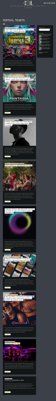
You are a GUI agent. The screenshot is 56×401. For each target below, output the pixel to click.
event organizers (7, 256)
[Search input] (44, 29)
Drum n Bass (6, 27)
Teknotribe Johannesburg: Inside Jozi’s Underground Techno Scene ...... (46, 45)
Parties (21, 256)
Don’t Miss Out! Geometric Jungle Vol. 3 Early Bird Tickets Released (19, 30)
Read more (7, 112)
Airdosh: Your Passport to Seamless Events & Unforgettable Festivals (18, 259)
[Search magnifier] (49, 29)
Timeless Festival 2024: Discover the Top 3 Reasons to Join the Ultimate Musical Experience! (19, 210)
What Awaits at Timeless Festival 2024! (18, 165)
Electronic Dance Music (8, 163)
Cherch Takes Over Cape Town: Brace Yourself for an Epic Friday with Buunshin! (18, 123)
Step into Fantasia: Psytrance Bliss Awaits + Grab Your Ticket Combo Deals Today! (19, 79)
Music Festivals (16, 27)
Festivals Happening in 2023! (14, 380)
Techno (13, 341)
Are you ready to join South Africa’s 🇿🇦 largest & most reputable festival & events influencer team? (19, 298)
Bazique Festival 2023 (12, 343)
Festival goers (11, 27)
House (18, 163)
